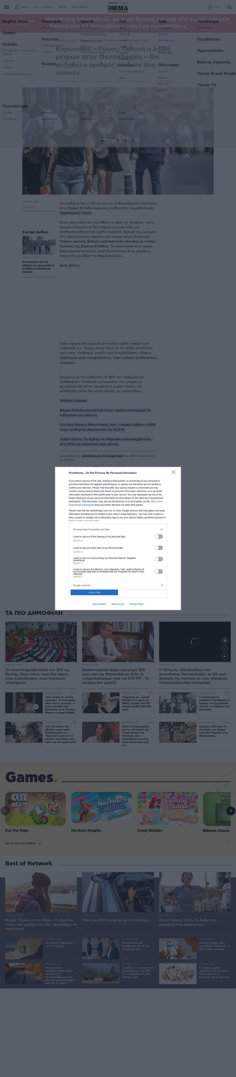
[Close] (175, 473)
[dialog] (118, 538)
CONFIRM (94, 592)
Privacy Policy (136, 604)
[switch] (158, 536)
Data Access (117, 604)
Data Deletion (99, 604)
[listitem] (118, 529)
